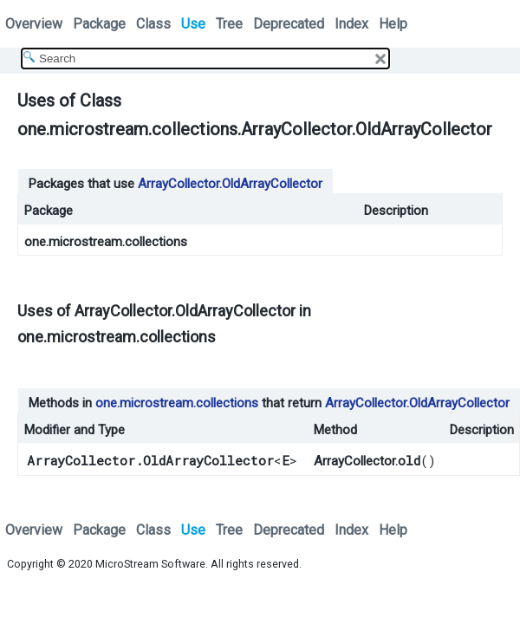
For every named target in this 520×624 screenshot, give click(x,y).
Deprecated (288, 24)
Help (393, 24)
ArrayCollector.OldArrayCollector (230, 184)
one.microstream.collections (105, 242)
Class (153, 24)
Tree (229, 24)
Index (351, 24)
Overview (33, 24)
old (409, 460)
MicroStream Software (150, 563)
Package (99, 24)
